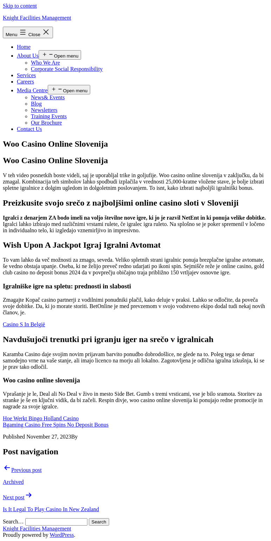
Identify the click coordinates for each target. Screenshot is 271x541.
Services (26, 75)
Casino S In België (24, 324)
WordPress (61, 535)
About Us (28, 56)
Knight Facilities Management (37, 18)
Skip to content (20, 6)
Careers (25, 82)
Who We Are (45, 63)
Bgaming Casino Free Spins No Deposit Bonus (55, 425)
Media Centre (32, 90)
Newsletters (44, 110)
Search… (13, 522)
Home (24, 47)
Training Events (49, 116)
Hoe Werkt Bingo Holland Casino (41, 418)
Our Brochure (46, 123)
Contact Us (29, 129)
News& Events (48, 97)
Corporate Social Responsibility (67, 69)
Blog (36, 104)
